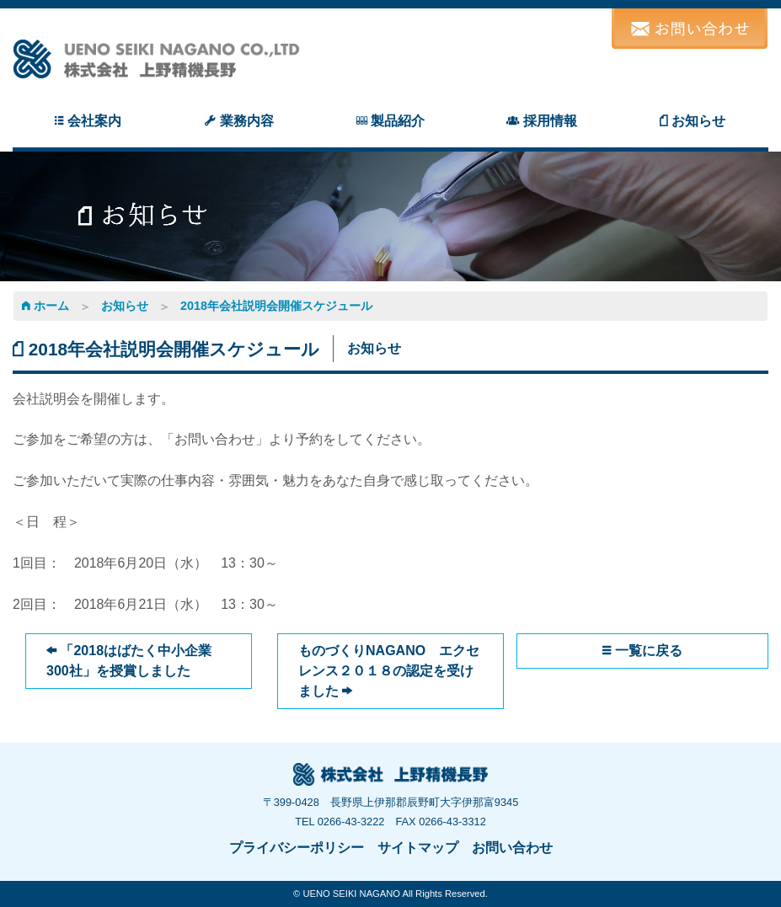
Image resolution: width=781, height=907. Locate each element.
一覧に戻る (642, 650)
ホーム (45, 306)
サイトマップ (417, 847)
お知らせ (124, 306)
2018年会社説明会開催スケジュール (276, 306)
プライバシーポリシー (296, 847)
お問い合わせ (512, 847)
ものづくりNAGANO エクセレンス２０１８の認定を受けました (388, 670)
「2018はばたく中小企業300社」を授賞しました (128, 660)
